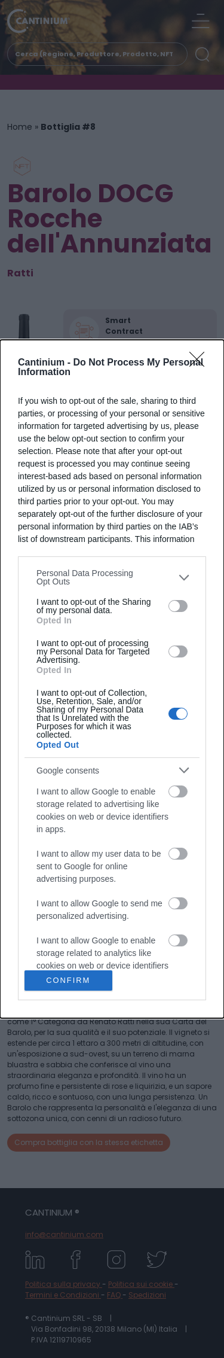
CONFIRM (68, 980)
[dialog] (112, 679)
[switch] (178, 606)
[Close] (200, 363)
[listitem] (112, 577)
